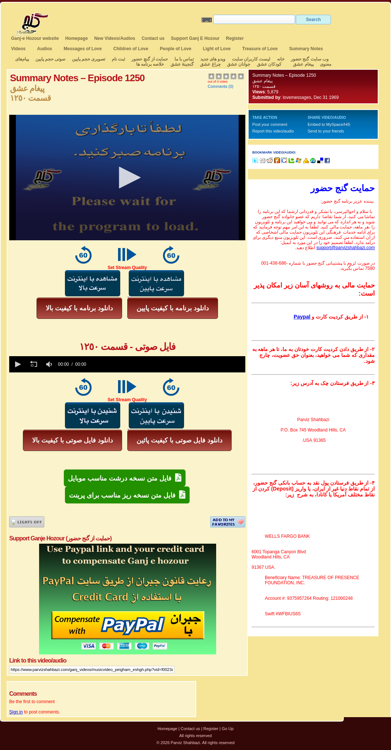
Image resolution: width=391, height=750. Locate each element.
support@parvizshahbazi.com (345, 247)
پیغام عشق (303, 64)
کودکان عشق (269, 64)
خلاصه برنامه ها (150, 64)
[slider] (167, 364)
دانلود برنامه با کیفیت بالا (79, 308)
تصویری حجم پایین (87, 59)
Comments (217, 86)
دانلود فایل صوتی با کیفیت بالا (72, 440)
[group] (50, 364)
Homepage (76, 38)
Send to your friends (326, 131)
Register (235, 38)
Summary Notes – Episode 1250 (284, 75)
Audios (44, 48)
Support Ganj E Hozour (195, 38)
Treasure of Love (260, 48)
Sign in (16, 712)
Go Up (227, 728)
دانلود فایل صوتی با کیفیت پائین (179, 440)
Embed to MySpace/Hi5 (329, 124)
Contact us (153, 38)
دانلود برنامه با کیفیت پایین (172, 308)
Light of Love (217, 48)
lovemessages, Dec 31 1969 (311, 97)
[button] (127, 177)
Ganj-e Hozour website (35, 38)
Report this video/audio (273, 131)
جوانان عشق (238, 64)
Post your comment (269, 124)
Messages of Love (83, 48)
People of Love (175, 48)
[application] (127, 177)
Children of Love (130, 48)
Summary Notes (306, 48)
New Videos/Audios (114, 38)
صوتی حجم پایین (49, 59)
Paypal (302, 317)
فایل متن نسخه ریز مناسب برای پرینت (127, 495)
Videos (18, 48)
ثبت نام (118, 59)
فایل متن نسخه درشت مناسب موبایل (124, 478)
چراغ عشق (210, 64)
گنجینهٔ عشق (182, 64)
